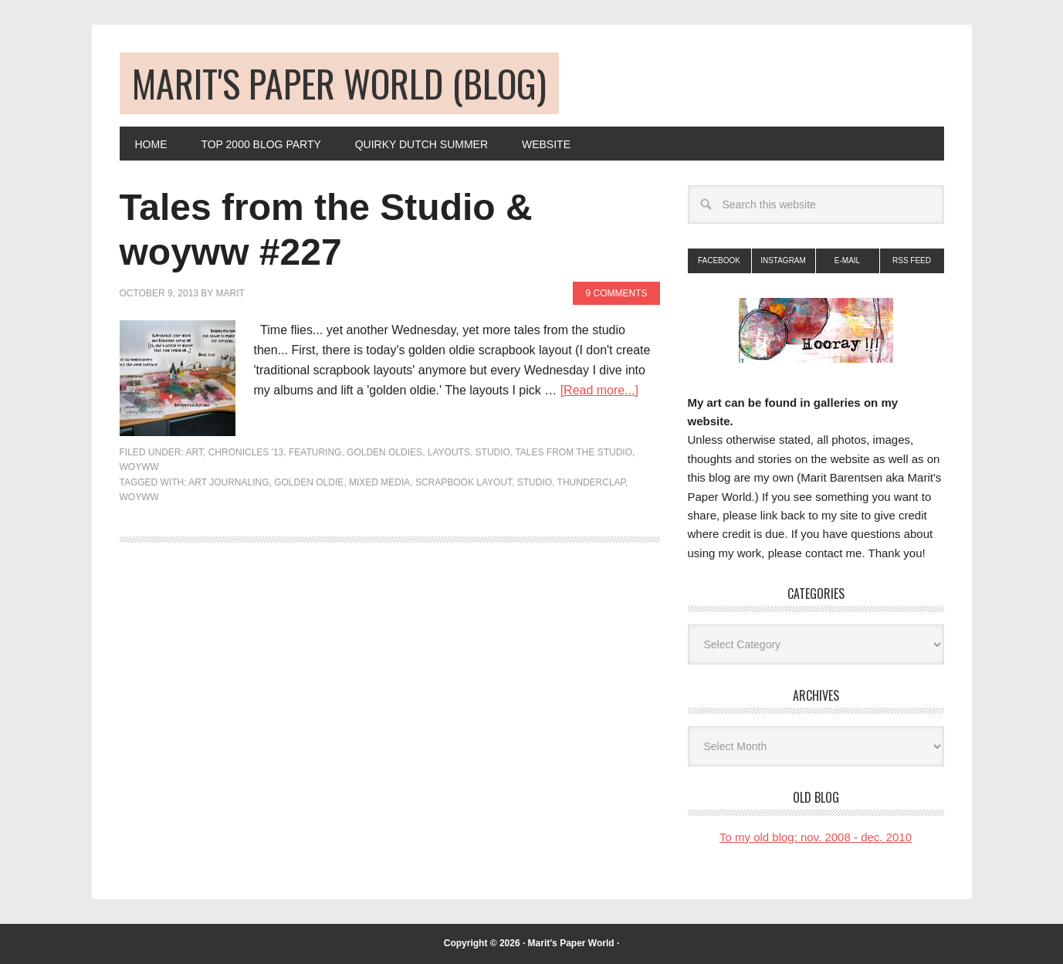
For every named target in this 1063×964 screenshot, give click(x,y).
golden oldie (309, 482)
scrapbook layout (463, 482)
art (194, 452)
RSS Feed (911, 260)
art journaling (228, 482)
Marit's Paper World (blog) (339, 83)
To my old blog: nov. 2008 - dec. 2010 (815, 837)
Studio (493, 452)
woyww (139, 467)
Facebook (719, 260)
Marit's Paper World (571, 943)
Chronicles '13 (246, 452)
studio (534, 482)
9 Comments (616, 293)
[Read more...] (599, 390)
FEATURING (315, 452)
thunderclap (591, 482)
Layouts (449, 452)
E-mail (847, 260)
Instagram (783, 260)
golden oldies (384, 452)
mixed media (379, 482)
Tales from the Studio (573, 452)
